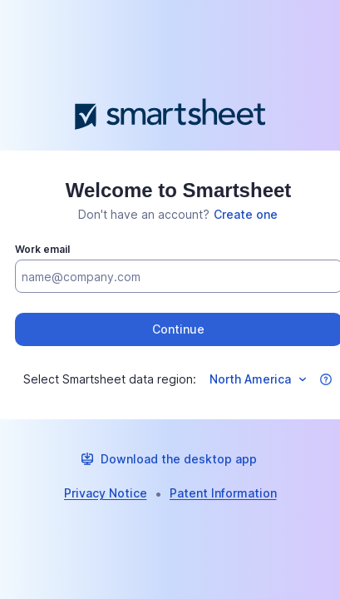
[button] (326, 379)
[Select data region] (257, 379)
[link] (245, 214)
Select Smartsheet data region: (109, 379)
